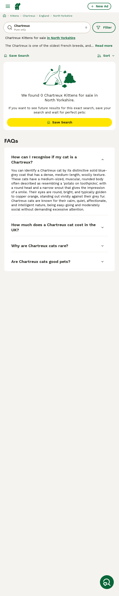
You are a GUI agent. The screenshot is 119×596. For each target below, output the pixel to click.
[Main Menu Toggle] (7, 6)
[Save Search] (107, 582)
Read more (103, 46)
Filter (104, 27)
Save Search (16, 56)
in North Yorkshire (61, 38)
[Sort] (106, 55)
